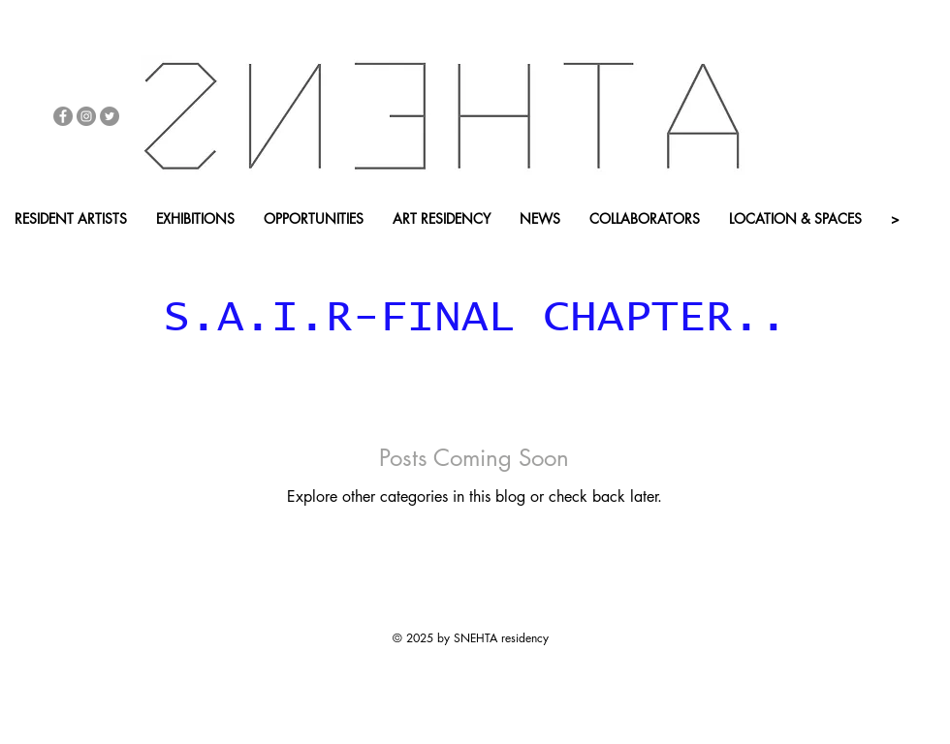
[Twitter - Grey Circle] (109, 116)
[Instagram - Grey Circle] (86, 116)
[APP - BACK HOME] (348, 251)
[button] (207, 251)
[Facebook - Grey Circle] (63, 116)
